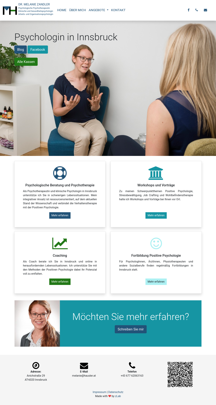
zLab (118, 396)
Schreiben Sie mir (131, 329)
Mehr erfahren (59, 215)
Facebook (37, 50)
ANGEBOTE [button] (97, 10)
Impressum (99, 392)
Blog (20, 50)
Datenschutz (115, 392)
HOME (61, 10)
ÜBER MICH (77, 10)
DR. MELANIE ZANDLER (35, 9)
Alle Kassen (26, 62)
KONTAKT (118, 10)
